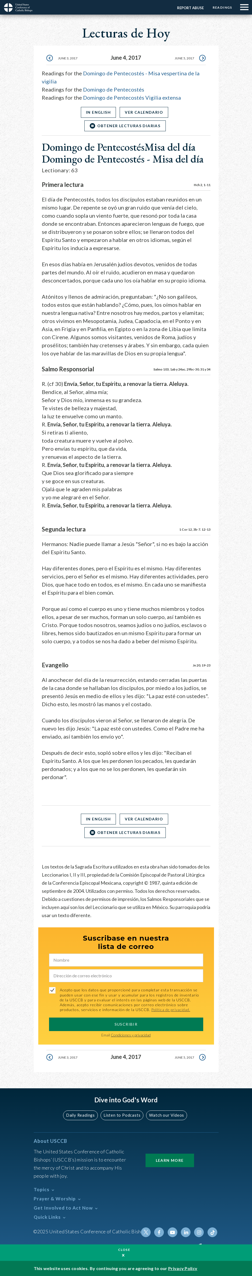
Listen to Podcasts (122, 1115)
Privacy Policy (182, 1268)
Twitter (148, 1232)
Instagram (200, 1232)
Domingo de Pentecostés (113, 89)
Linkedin (187, 1232)
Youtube (174, 1232)
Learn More (170, 1160)
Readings (222, 7)
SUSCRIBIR (126, 1024)
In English (97, 112)
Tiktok (213, 1232)
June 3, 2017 (67, 58)
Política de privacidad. (171, 1009)
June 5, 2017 (184, 58)
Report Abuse (189, 8)
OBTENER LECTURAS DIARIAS (129, 125)
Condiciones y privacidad (131, 1035)
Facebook (161, 1232)
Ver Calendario (144, 112)
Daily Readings (81, 1115)
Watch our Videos (165, 1115)
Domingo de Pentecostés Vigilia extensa (132, 97)
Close (124, 1250)
